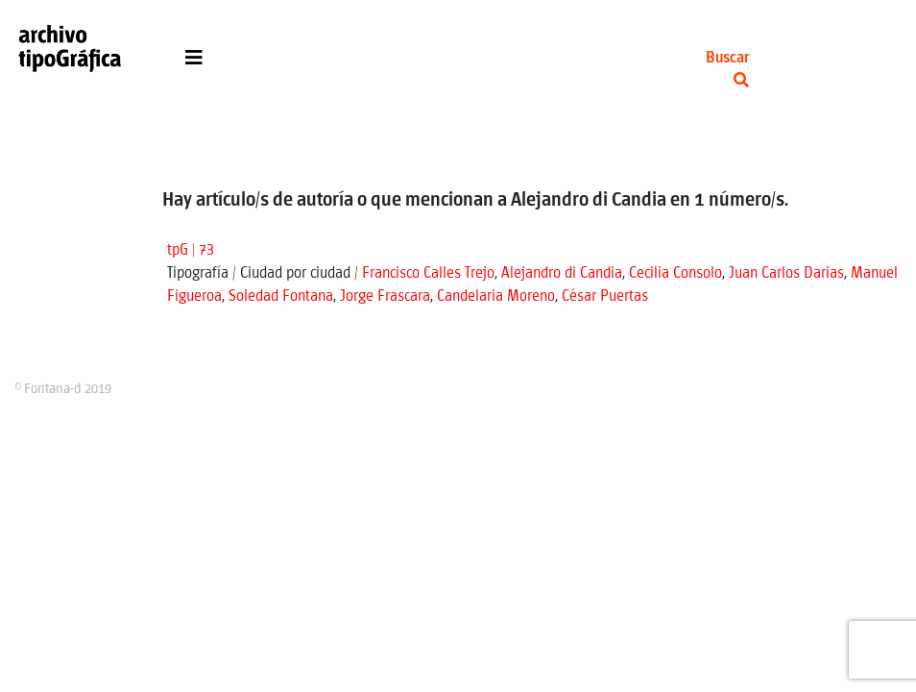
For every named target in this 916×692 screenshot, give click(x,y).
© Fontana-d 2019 (62, 389)
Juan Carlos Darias (786, 273)
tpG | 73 (190, 250)
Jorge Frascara (385, 296)
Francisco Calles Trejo (428, 273)
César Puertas (605, 296)
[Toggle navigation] (194, 62)
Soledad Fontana (281, 296)
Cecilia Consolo (675, 273)
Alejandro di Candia (561, 273)
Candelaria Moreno (496, 296)
